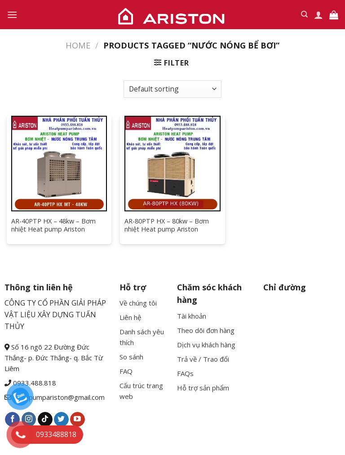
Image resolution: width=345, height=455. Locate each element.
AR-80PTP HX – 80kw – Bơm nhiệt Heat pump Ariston (166, 225)
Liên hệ (130, 317)
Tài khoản (191, 315)
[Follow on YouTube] (77, 419)
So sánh (131, 356)
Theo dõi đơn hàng (205, 330)
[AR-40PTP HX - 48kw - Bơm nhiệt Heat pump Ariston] (59, 163)
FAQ (126, 371)
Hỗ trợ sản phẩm (203, 387)
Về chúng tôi (138, 302)
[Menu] (12, 15)
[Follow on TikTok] (45, 419)
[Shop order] (172, 89)
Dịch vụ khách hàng (206, 344)
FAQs (185, 373)
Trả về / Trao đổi (203, 358)
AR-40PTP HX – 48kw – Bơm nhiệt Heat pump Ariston (53, 225)
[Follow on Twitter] (61, 419)
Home (78, 45)
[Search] (304, 14)
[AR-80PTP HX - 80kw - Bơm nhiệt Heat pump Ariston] (172, 163)
